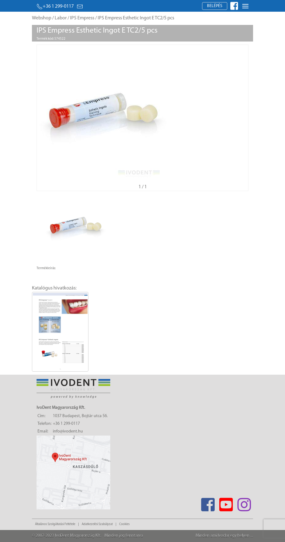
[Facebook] (208, 502)
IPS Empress (82, 18)
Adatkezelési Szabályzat (97, 524)
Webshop (41, 18)
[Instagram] (244, 502)
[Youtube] (226, 502)
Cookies (124, 524)
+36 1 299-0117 (55, 6)
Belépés (214, 6)
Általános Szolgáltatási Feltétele (55, 524)
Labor (61, 18)
